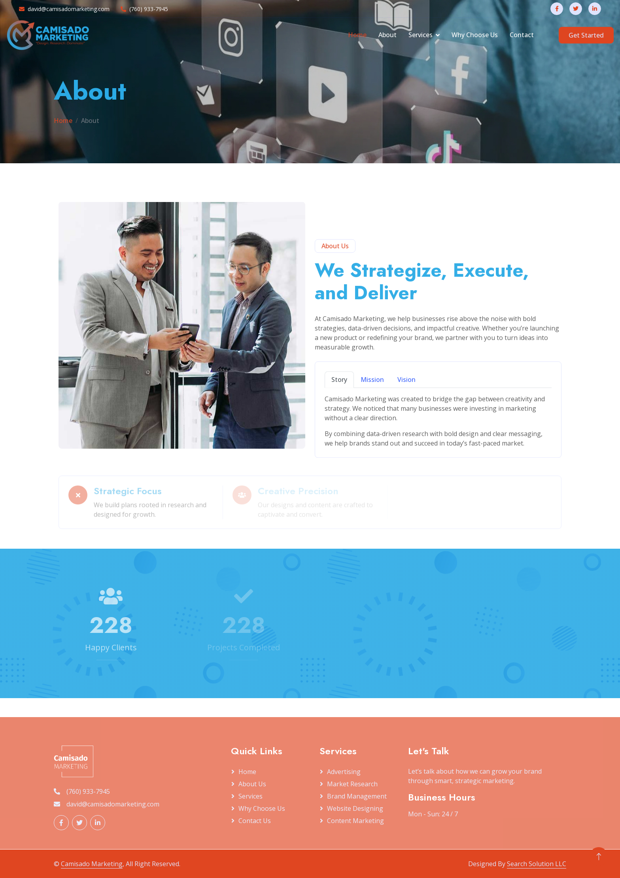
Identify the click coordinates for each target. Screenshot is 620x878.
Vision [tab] (406, 406)
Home (357, 34)
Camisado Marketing (92, 863)
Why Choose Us (475, 34)
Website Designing (355, 808)
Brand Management (357, 796)
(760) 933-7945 (144, 9)
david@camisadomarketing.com (64, 9)
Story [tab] (339, 406)
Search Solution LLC (536, 863)
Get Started (586, 35)
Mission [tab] (372, 406)
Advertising (344, 771)
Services (420, 34)
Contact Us (254, 820)
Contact (522, 34)
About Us (252, 784)
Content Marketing (355, 820)
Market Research (352, 784)
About (387, 34)
